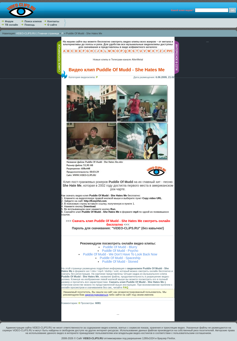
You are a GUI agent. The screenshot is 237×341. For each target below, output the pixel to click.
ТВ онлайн (11, 24)
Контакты (53, 21)
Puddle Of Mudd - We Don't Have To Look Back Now (120, 254)
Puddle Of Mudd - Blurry (120, 247)
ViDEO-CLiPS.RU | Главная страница (37, 33)
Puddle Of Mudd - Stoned (120, 261)
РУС (170, 51)
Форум (9, 21)
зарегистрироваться (96, 294)
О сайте (52, 24)
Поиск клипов (33, 21)
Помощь (30, 24)
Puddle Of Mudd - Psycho (120, 250)
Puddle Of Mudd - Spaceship (120, 258)
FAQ (125, 287)
